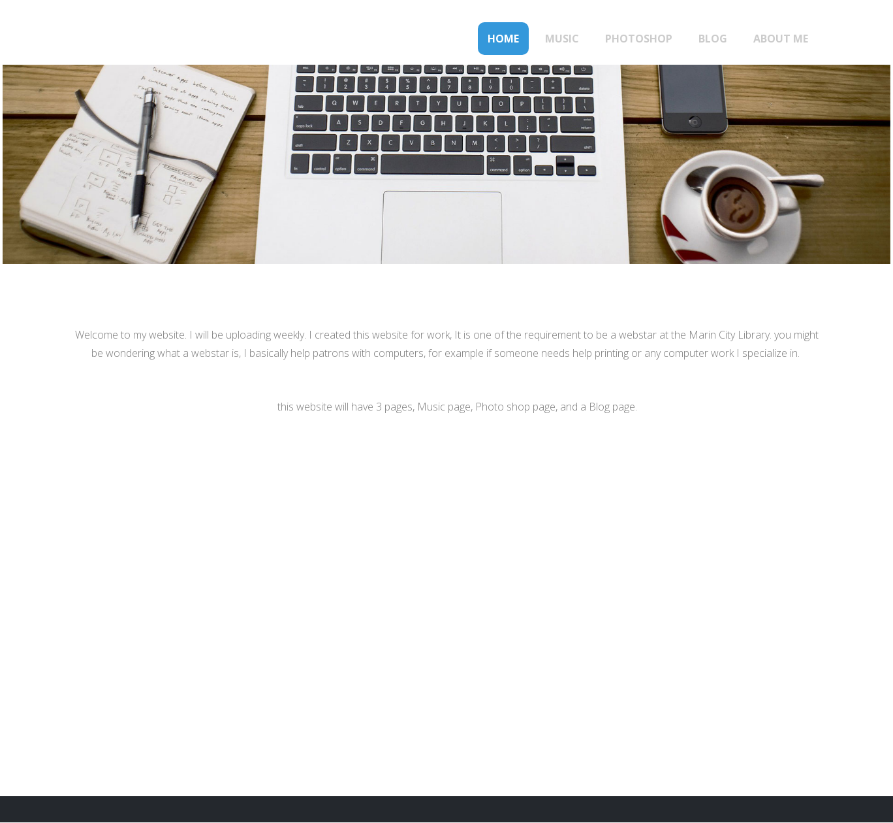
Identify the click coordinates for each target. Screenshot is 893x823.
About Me (780, 38)
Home (503, 38)
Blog (712, 38)
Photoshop (638, 38)
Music (562, 38)
